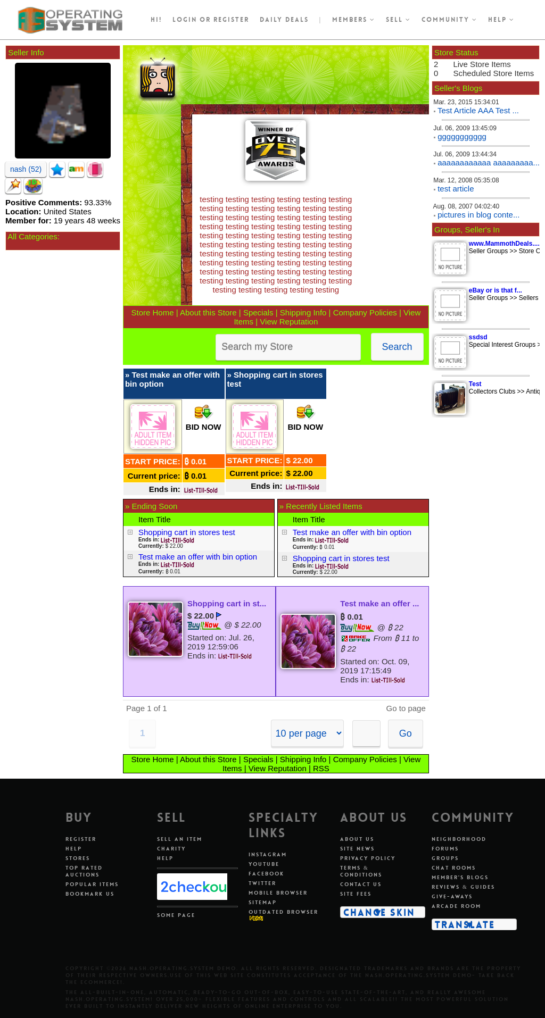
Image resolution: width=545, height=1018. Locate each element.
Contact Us (361, 884)
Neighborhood (459, 839)
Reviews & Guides (463, 886)
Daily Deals (284, 19)
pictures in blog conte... (478, 214)
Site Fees (355, 893)
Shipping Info (303, 312)
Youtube (264, 864)
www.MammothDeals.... (504, 243)
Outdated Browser (283, 911)
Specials (258, 312)
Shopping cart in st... (226, 603)
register (231, 19)
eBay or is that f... (495, 290)
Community (449, 19)
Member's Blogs (460, 877)
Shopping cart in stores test (186, 532)
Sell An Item (179, 839)
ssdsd (478, 337)
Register (80, 839)
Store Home (152, 312)
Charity (171, 848)
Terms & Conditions (361, 871)
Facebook (266, 873)
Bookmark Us (89, 893)
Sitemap (263, 902)
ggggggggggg (461, 136)
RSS (321, 768)
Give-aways (452, 896)
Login (184, 19)
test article (455, 188)
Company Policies (365, 312)
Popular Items (92, 884)
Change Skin (379, 912)
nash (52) (26, 169)
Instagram (268, 854)
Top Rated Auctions (84, 871)
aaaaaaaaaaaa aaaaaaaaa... (488, 162)
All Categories (32, 236)
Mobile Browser (278, 892)
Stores (77, 858)
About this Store (208, 312)
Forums (445, 848)
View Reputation (289, 321)
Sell (398, 19)
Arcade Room (456, 906)
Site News (357, 848)
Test (475, 384)
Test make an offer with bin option (197, 556)
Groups (445, 858)
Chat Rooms (454, 867)
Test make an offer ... (379, 603)
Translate (465, 924)
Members (353, 19)
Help (501, 19)
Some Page (176, 915)
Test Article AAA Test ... (478, 110)
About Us (357, 839)
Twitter (262, 883)
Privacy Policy (367, 858)
